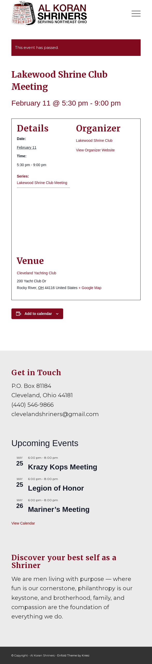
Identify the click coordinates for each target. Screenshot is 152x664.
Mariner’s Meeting (59, 509)
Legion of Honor (56, 488)
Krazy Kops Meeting (62, 467)
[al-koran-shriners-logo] (63, 13)
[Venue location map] (76, 221)
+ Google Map (89, 288)
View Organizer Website (95, 150)
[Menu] (133, 13)
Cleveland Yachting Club (36, 273)
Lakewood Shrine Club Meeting (42, 183)
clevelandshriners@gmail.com (55, 414)
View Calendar (23, 523)
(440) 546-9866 (32, 404)
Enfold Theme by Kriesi (73, 655)
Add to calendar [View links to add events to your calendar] (38, 314)
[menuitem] (133, 13)
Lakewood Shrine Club (94, 140)
